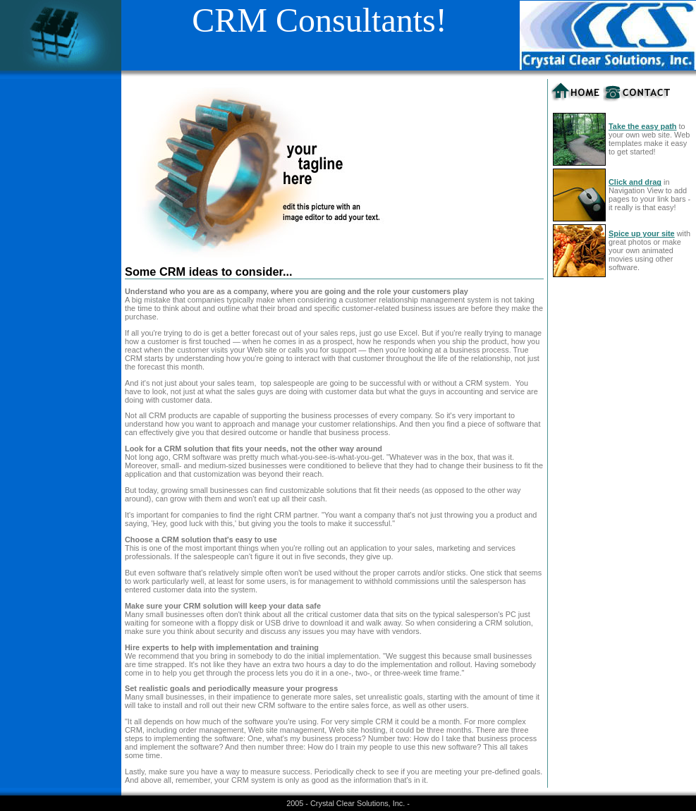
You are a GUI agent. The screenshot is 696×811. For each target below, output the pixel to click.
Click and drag (635, 182)
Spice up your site (642, 233)
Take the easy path (643, 126)
